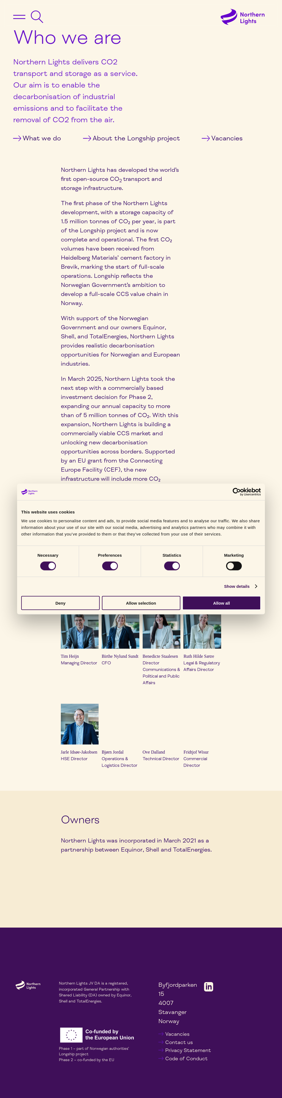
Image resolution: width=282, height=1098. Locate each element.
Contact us (179, 1042)
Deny (60, 602)
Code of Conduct (186, 1058)
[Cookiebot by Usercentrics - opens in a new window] (237, 492)
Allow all (221, 602)
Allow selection (141, 602)
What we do (37, 138)
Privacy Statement (188, 1050)
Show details (237, 586)
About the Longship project (131, 138)
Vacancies (222, 138)
